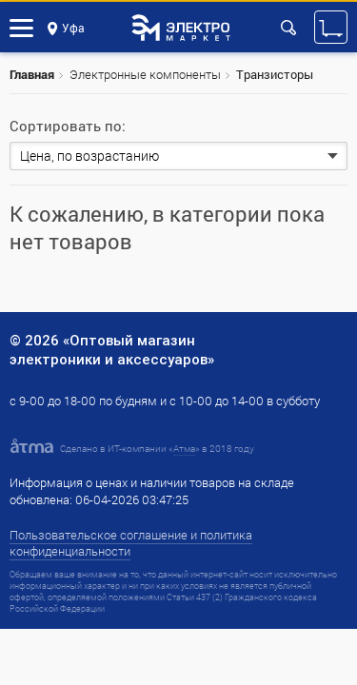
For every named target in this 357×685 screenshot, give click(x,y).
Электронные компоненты (145, 74)
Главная (32, 74)
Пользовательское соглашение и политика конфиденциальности (131, 542)
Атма (184, 448)
